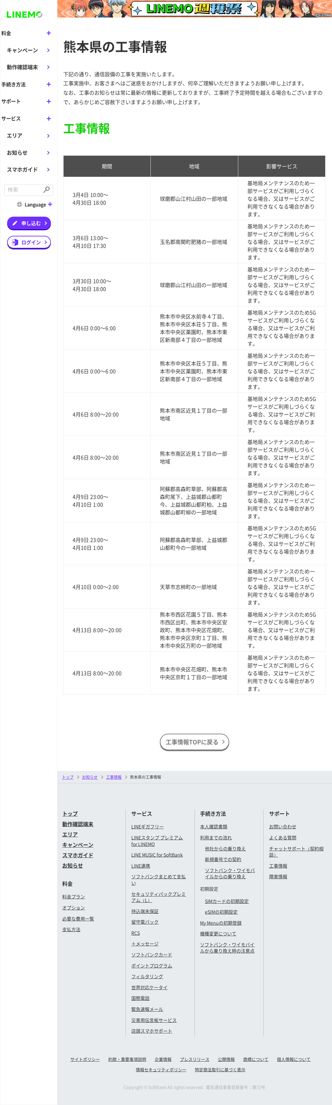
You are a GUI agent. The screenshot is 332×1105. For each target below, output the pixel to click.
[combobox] (23, 189)
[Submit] (47, 189)
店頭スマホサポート (151, 1030)
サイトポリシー (85, 1059)
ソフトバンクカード (151, 954)
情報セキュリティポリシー (161, 1069)
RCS (135, 933)
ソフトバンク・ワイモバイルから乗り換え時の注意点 (227, 947)
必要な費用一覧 (78, 918)
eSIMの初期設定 (221, 911)
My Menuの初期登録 (221, 922)
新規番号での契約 (223, 859)
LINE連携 (140, 865)
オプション (73, 907)
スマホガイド (22, 169)
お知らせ (17, 152)
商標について (255, 1059)
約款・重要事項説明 (127, 1059)
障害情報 (278, 876)
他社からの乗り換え (225, 848)
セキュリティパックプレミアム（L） (158, 897)
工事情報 (278, 865)
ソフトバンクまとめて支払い (158, 879)
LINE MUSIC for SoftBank (157, 854)
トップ (68, 777)
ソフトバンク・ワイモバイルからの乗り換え (230, 873)
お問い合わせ (282, 826)
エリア (14, 134)
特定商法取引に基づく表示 (220, 1069)
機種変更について (218, 933)
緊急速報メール (147, 1009)
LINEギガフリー (147, 826)
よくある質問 (282, 837)
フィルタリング (147, 976)
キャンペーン (22, 50)
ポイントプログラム (151, 965)
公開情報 (226, 1059)
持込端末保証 (145, 911)
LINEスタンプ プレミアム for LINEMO (157, 840)
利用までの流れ (216, 837)
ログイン (31, 241)
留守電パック (145, 922)
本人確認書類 (213, 826)
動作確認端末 (22, 67)
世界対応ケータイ (149, 987)
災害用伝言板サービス (154, 1020)
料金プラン (73, 896)
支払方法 (71, 929)
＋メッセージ (145, 943)
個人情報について (294, 1059)
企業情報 (163, 1059)
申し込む (31, 222)
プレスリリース (194, 1059)
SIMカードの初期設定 (227, 901)
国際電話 (140, 998)
